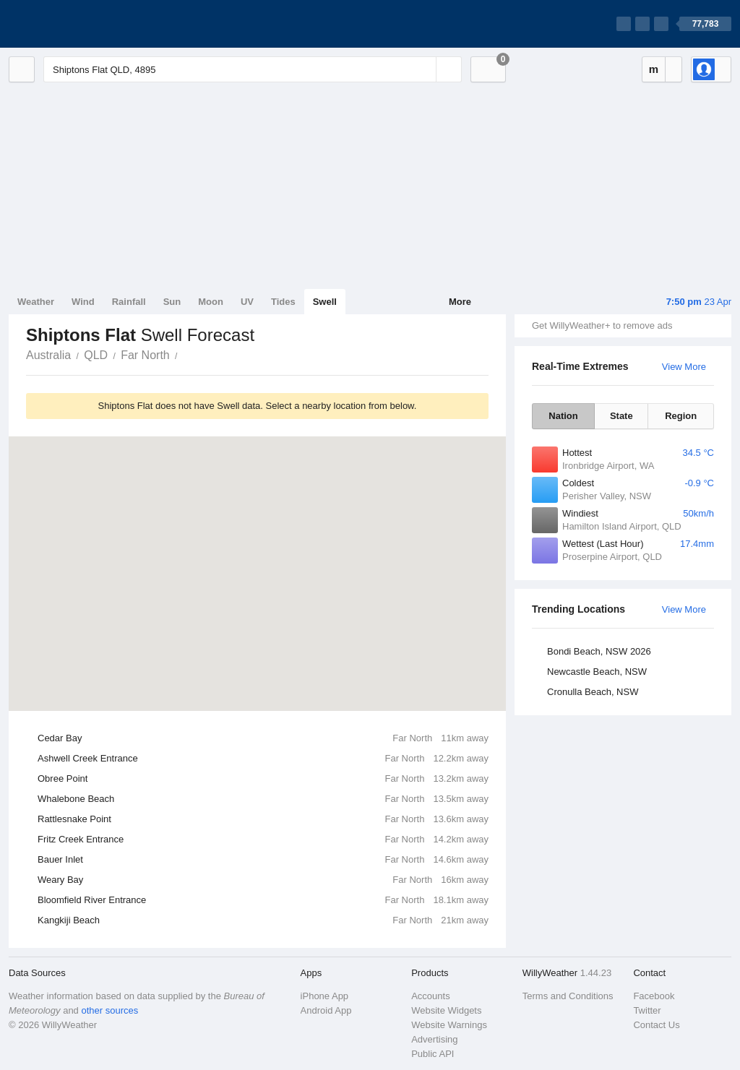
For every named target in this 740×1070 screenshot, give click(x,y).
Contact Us (656, 1024)
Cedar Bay (263, 738)
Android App (326, 1010)
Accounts (430, 996)
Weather (35, 301)
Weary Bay (263, 880)
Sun (172, 301)
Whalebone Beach (263, 799)
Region (681, 415)
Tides (283, 301)
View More (684, 366)
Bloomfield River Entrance (263, 900)
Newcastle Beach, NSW (597, 671)
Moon (210, 301)
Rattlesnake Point (263, 819)
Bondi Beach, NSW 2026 (599, 651)
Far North (145, 355)
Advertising (434, 1039)
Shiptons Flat (185, 354)
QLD (96, 355)
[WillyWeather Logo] (77, 24)
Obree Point (263, 779)
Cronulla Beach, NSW (592, 691)
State (621, 415)
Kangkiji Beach (263, 920)
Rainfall (129, 301)
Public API (432, 1053)
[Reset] (423, 69)
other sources (109, 1010)
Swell (325, 301)
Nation (562, 415)
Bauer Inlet (263, 860)
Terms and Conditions (568, 996)
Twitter (647, 1010)
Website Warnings (449, 1024)
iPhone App (325, 996)
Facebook (653, 996)
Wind (83, 301)
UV (247, 301)
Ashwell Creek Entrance (263, 758)
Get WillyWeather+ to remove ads (602, 325)
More (460, 301)
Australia (48, 355)
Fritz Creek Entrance (263, 839)
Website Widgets (446, 1010)
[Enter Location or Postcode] (252, 69)
